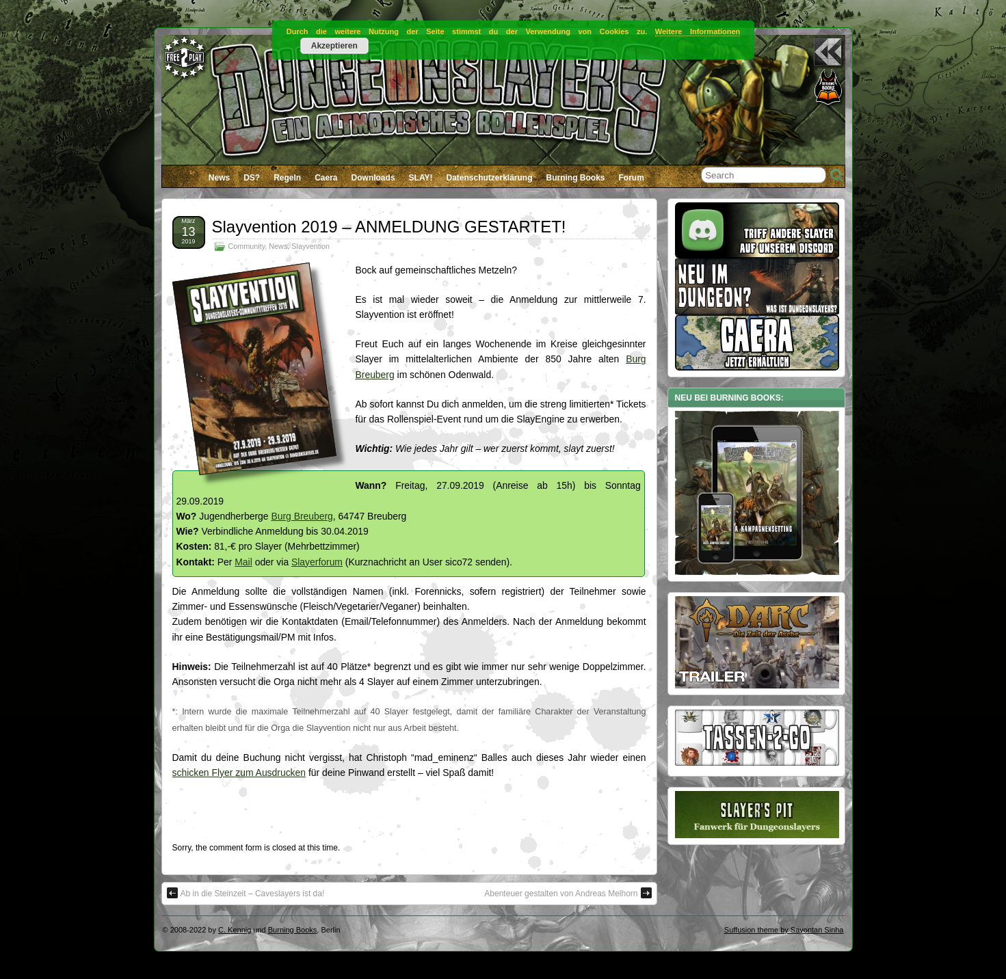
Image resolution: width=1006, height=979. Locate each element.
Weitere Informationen (697, 31)
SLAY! (421, 178)
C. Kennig (234, 930)
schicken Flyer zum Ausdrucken (239, 772)
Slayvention (310, 246)
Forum (631, 178)
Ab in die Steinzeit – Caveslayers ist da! (246, 892)
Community (246, 246)
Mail (243, 561)
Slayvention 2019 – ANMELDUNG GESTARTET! (389, 226)
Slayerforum (317, 561)
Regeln (287, 178)
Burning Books (575, 178)
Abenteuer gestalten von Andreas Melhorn (567, 892)
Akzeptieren (334, 46)
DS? (251, 178)
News (219, 178)
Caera (326, 178)
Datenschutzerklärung (489, 178)
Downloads (373, 178)
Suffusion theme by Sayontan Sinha (784, 930)
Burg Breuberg (301, 516)
